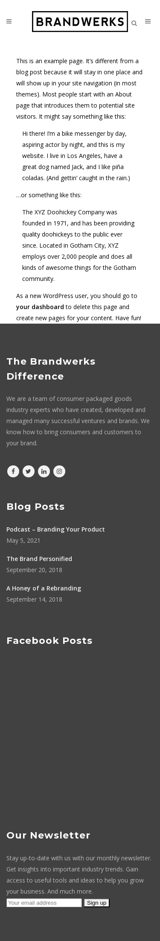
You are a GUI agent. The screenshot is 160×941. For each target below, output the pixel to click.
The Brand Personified (39, 559)
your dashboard (40, 307)
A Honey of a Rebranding (43, 588)
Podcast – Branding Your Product (55, 529)
